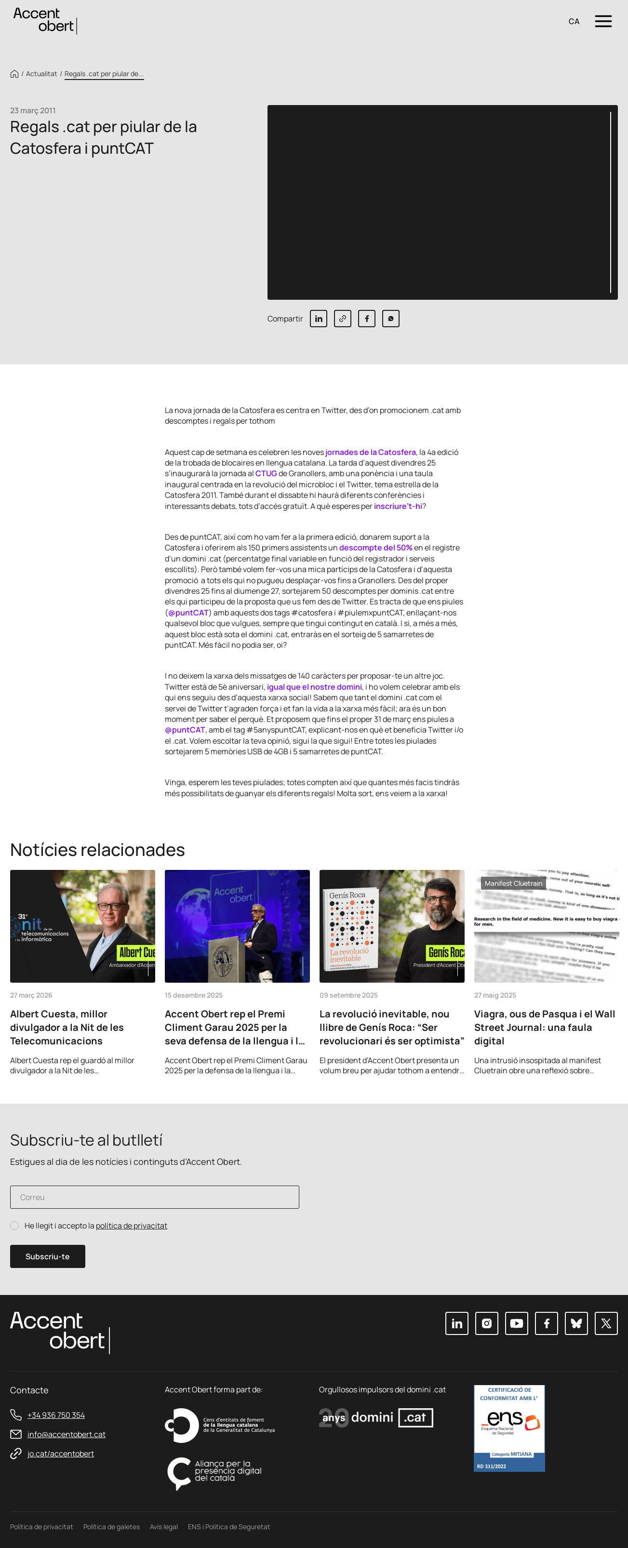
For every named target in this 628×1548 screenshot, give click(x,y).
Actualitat (41, 73)
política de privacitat (131, 1225)
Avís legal (164, 1526)
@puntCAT (188, 612)
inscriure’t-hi (398, 506)
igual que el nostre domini (314, 686)
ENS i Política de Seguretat (229, 1526)
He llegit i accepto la (96, 1226)
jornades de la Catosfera (370, 452)
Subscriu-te (48, 1256)
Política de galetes (111, 1526)
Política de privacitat (41, 1526)
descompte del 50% (376, 547)
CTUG (266, 473)
